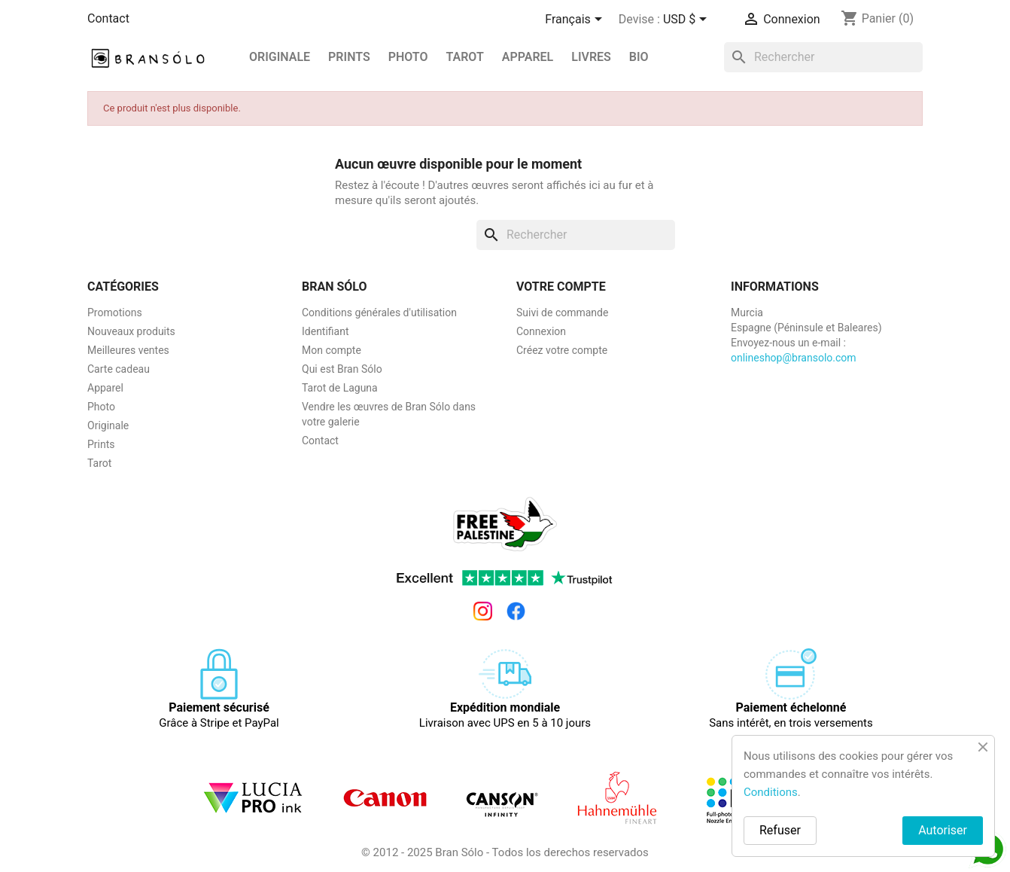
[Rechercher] (823, 57)
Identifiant (325, 331)
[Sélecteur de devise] (687, 20)
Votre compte (561, 286)
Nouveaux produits (131, 331)
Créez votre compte (561, 350)
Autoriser (942, 830)
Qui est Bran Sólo (342, 369)
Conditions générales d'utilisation (379, 312)
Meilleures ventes (128, 350)
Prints (101, 444)
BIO (639, 57)
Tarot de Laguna (340, 388)
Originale (279, 57)
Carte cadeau (118, 369)
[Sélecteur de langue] (576, 20)
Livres (591, 57)
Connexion (541, 331)
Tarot (464, 57)
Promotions (114, 312)
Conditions (771, 792)
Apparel (528, 57)
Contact (108, 18)
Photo (408, 57)
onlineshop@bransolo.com (793, 358)
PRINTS (349, 57)
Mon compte (331, 350)
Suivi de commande (562, 312)
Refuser (780, 830)
